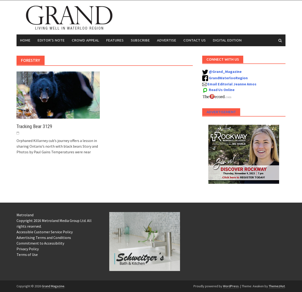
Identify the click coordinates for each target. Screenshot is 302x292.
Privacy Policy (28, 248)
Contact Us (194, 40)
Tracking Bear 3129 (34, 126)
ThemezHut (277, 286)
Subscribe (140, 40)
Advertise (166, 40)
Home (25, 40)
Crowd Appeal (85, 40)
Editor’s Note (51, 40)
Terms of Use (27, 254)
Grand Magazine (53, 286)
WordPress (231, 286)
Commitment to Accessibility (40, 243)
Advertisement (221, 112)
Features (115, 40)
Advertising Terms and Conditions (44, 237)
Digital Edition (227, 40)
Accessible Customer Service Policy (45, 231)
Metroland (25, 215)
